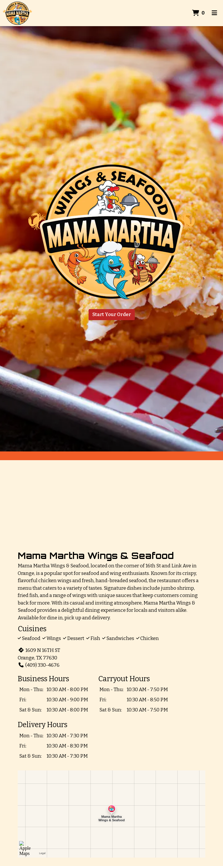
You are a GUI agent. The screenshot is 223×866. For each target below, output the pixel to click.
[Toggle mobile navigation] (214, 13)
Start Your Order (111, 314)
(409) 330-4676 (38, 665)
